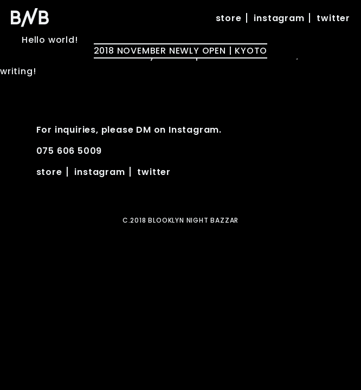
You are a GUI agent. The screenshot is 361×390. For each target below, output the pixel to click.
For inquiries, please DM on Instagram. (129, 129)
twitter (333, 18)
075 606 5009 (69, 151)
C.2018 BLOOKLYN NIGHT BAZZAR (180, 220)
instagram (279, 18)
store (229, 18)
